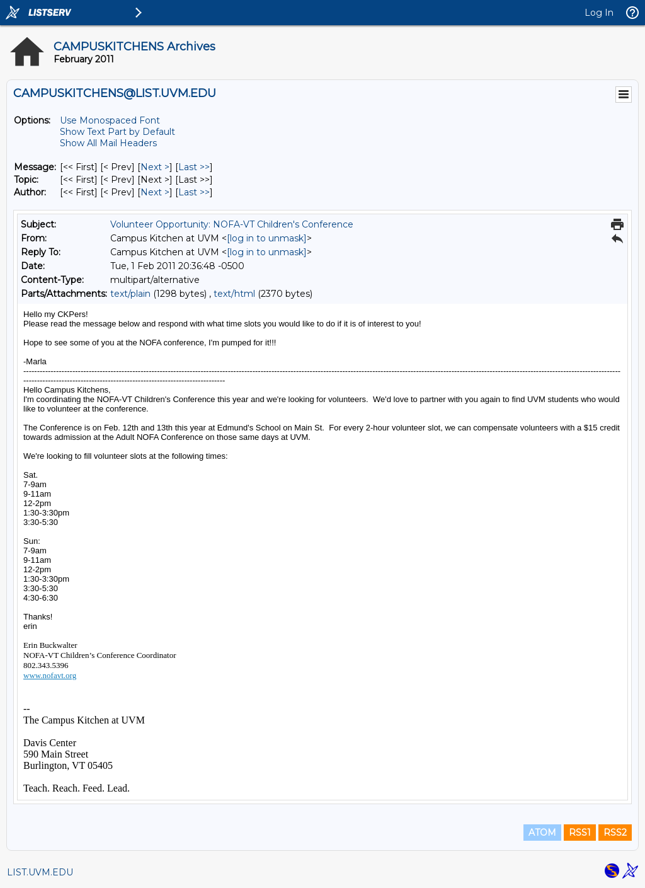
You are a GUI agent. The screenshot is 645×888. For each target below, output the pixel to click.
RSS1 (580, 832)
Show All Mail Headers (108, 143)
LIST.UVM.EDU (40, 872)
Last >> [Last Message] (194, 167)
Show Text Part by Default (117, 131)
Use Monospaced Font (110, 120)
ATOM (542, 832)
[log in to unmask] (267, 238)
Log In (599, 12)
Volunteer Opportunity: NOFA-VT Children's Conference (231, 224)
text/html (234, 293)
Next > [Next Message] (154, 167)
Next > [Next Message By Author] (154, 192)
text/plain (130, 293)
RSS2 (615, 832)
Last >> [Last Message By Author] (194, 192)
